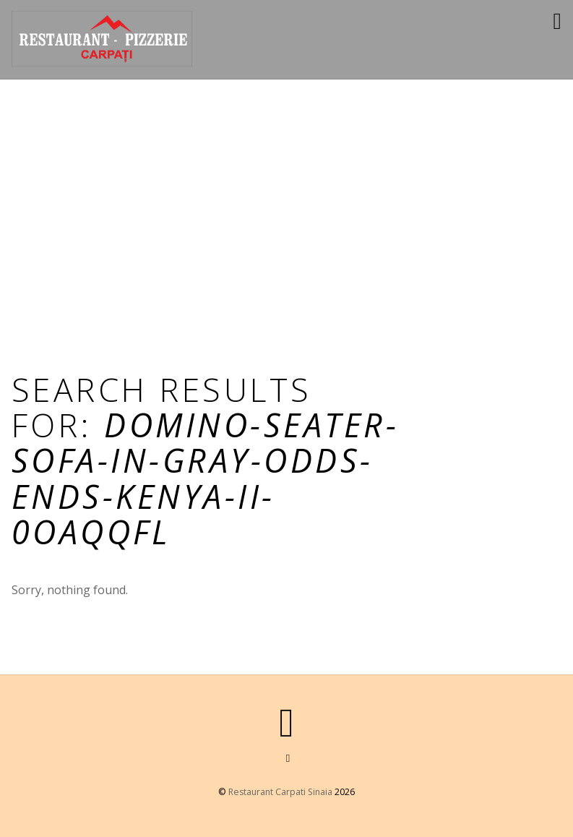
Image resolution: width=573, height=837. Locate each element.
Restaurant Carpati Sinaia (280, 792)
